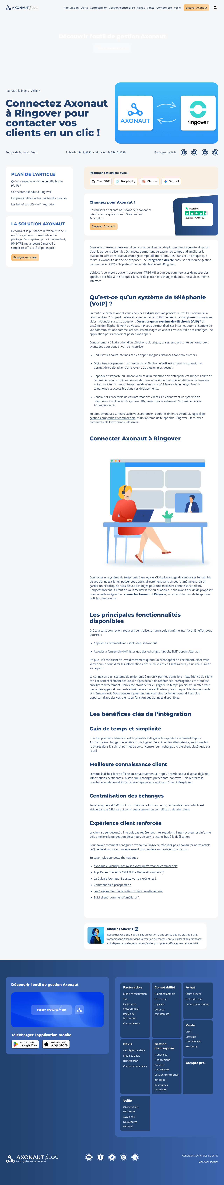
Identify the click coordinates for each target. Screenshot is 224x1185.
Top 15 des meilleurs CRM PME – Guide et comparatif (128, 872)
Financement (162, 1059)
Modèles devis (131, 1055)
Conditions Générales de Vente (200, 1155)
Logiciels (159, 1004)
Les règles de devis (134, 1050)
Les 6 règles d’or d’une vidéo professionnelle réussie (128, 891)
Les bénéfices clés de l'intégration (33, 204)
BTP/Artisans (130, 1061)
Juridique (160, 1079)
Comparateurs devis (135, 1066)
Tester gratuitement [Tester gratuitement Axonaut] (51, 1009)
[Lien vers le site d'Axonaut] (79, 1009)
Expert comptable (165, 993)
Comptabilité (98, 7)
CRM (188, 1031)
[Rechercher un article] (215, 8)
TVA (125, 999)
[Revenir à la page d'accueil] (41, 1161)
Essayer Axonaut (196, 7)
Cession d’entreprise (166, 1074)
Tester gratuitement (112, 48)
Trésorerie (161, 999)
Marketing (192, 1046)
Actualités (129, 1116)
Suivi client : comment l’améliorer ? (116, 897)
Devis (84, 7)
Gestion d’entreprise (122, 7)
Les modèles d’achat (197, 1004)
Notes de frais (194, 999)
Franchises (161, 1054)
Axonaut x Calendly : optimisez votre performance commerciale (135, 866)
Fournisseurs (193, 993)
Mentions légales (208, 1162)
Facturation (71, 7)
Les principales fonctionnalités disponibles (39, 198)
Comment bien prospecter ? (112, 885)
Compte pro (164, 7)
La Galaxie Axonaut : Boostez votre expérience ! (125, 878)
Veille (177, 7)
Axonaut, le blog (16, 91)
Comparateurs (131, 1023)
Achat (141, 7)
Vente (150, 7)
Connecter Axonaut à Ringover (31, 192)
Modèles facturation (135, 993)
